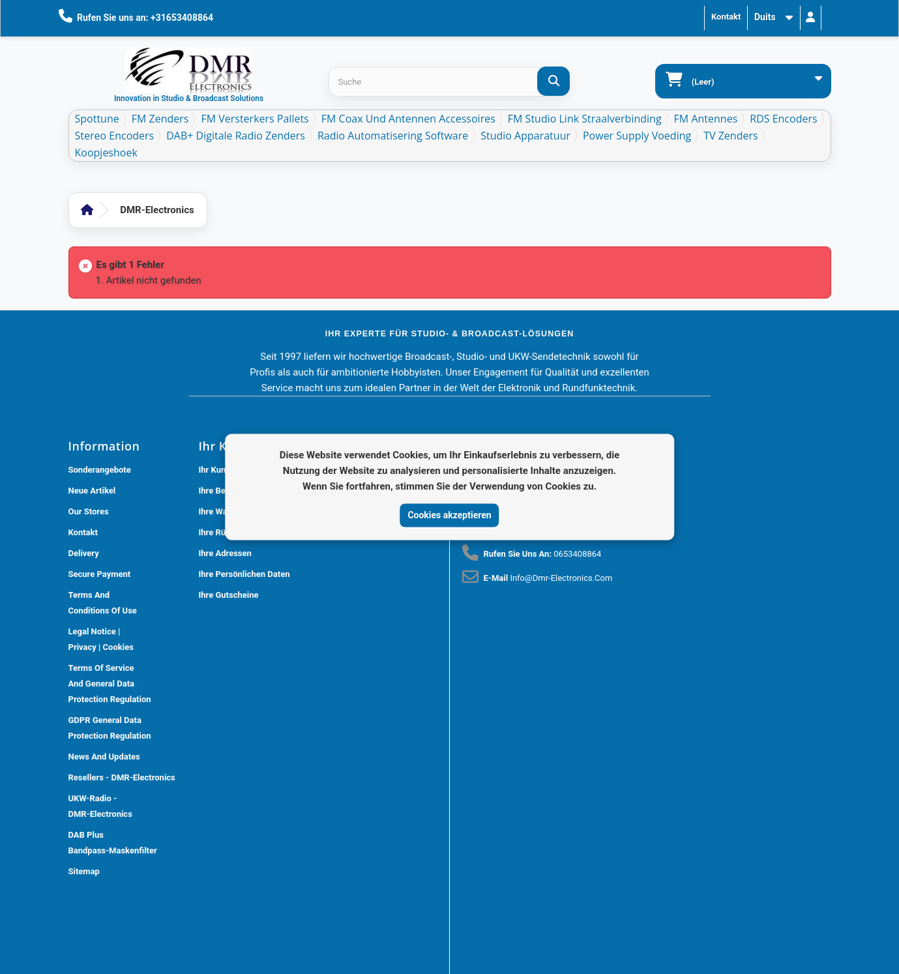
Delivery (83, 553)
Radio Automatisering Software (392, 135)
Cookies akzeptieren (449, 515)
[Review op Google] (478, 821)
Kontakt (726, 17)
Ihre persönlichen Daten (244, 574)
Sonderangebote (99, 470)
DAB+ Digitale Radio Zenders (235, 135)
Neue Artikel (92, 490)
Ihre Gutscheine (229, 595)
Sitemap (84, 871)
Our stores (88, 511)
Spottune (97, 118)
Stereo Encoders (115, 135)
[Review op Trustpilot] (507, 821)
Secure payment (99, 574)
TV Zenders (730, 135)
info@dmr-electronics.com (561, 578)
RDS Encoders (783, 118)
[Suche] (553, 81)
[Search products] (449, 81)
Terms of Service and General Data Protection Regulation (109, 683)
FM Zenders (160, 118)
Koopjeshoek (106, 152)
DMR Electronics (260, 967)
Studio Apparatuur (525, 135)
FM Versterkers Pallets (254, 118)
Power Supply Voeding (637, 135)
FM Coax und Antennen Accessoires (408, 118)
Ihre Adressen (225, 553)
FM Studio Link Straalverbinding (585, 118)
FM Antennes (706, 118)
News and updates (104, 756)
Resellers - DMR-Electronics (121, 777)
